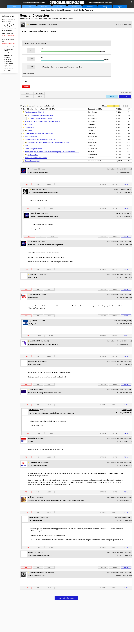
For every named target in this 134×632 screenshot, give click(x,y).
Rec (26, 184)
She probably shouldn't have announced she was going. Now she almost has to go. (52, 152)
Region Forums (8, 66)
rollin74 (33, 389)
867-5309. (31, 552)
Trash (39, 96)
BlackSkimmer (32, 361)
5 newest (126, 106)
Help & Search (8, 70)
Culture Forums (8, 61)
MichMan (31, 497)
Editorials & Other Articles (8, 50)
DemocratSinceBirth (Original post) (122, 169)
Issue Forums (7, 59)
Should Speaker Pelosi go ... (83, 10)
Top (38, 184)
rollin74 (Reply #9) (127, 410)
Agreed (30, 130)
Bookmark (39, 93)
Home (14, 7)
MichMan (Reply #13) (126, 517)
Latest (29, 7)
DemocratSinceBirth (38, 25)
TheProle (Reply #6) (126, 213)
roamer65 (33, 274)
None (113, 106)
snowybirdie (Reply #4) (125, 321)
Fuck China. (29, 124)
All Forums (7, 57)
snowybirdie (34, 294)
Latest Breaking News (10, 47)
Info (27, 93)
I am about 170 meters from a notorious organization (42, 121)
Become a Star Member (8, 43)
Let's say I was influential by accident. (42, 118)
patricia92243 (35, 341)
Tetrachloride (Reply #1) (125, 189)
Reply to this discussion (66, 598)
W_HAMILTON (35, 462)
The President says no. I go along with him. (39, 133)
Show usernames (28, 74)
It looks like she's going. (32, 161)
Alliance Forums (8, 63)
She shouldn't (29, 127)
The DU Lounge (8, 55)
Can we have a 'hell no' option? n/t (36, 158)
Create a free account (8, 36)
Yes (26, 145)
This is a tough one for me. (33, 149)
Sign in (120, 7)
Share (112, 96)
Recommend (26, 86)
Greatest (44, 7)
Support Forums (8, 68)
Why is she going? (31, 136)
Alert (27, 96)
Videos (59, 7)
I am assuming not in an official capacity (40, 115)
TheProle (35, 189)
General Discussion (64, 10)
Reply (125, 96)
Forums (74, 7)
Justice (34, 321)
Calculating (31, 438)
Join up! (105, 7)
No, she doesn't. (33, 155)
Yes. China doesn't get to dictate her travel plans (40, 139)
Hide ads (90, 7)
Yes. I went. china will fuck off (34, 112)
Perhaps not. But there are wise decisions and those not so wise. (48, 142)
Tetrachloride (32, 169)
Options (103, 184)
